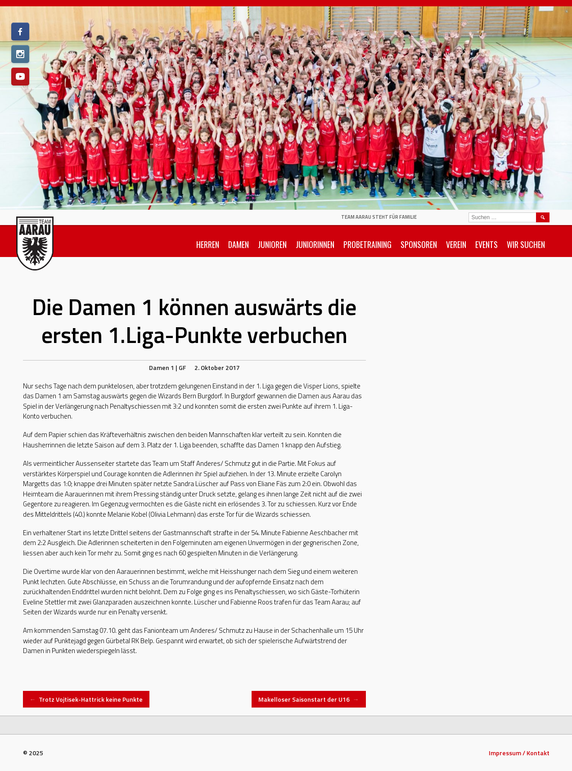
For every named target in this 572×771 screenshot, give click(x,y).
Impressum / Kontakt (519, 752)
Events (486, 244)
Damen (238, 244)
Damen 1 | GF (167, 367)
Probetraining (367, 244)
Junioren (272, 244)
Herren (207, 244)
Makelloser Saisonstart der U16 (308, 699)
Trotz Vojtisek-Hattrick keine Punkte (86, 699)
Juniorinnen (315, 244)
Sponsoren (419, 244)
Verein (456, 244)
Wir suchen (526, 244)
